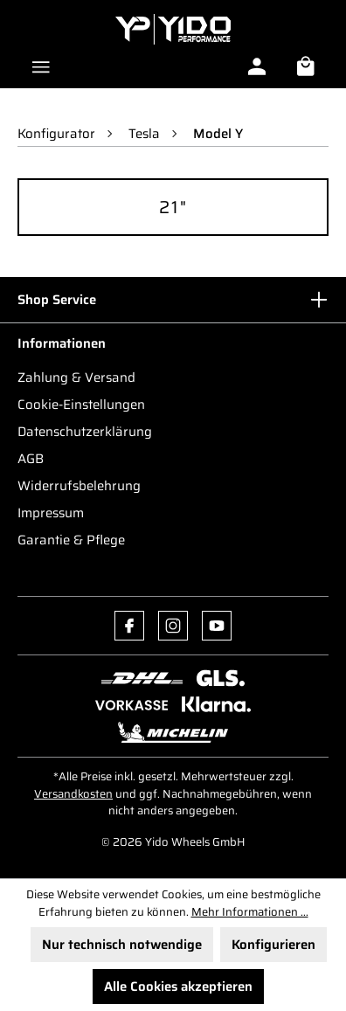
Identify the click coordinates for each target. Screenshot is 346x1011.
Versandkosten (73, 794)
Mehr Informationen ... (249, 912)
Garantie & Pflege (71, 540)
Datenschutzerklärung (84, 431)
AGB (30, 458)
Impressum (50, 512)
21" (173, 207)
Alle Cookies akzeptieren (178, 986)
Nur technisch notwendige (122, 944)
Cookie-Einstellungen (81, 404)
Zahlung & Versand (76, 377)
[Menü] (41, 65)
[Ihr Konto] (257, 66)
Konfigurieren (273, 944)
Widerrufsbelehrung (79, 485)
